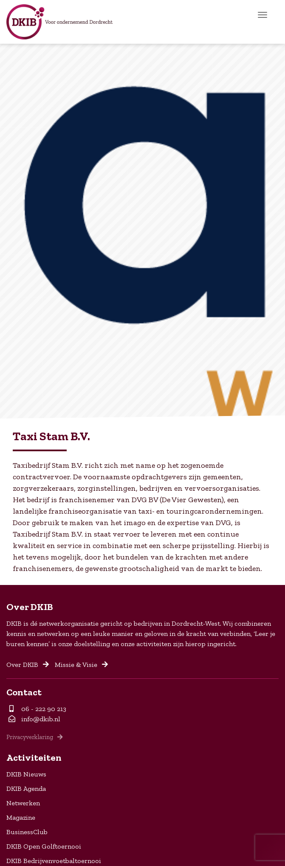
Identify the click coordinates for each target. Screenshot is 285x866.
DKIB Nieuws (26, 774)
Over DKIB (27, 665)
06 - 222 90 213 (37, 709)
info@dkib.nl (34, 719)
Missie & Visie (81, 665)
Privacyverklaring (34, 737)
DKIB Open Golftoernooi (43, 846)
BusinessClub (27, 832)
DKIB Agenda (26, 788)
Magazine (20, 817)
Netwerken (23, 803)
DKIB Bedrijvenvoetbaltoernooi (53, 861)
